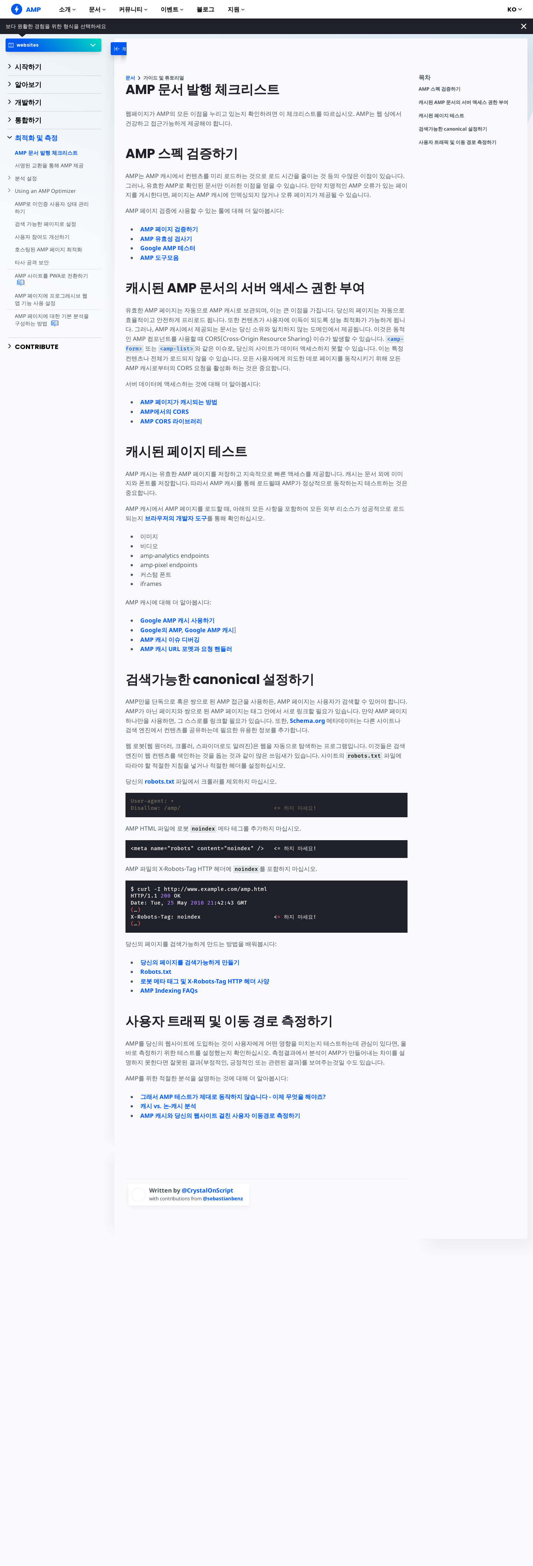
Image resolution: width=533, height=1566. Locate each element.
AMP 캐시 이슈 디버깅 (170, 640)
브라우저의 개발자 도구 (176, 518)
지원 (236, 9)
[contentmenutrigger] (469, 79)
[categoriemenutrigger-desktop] (132, 48)
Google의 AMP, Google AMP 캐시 (187, 630)
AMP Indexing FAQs (169, 990)
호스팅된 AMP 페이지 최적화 (48, 249)
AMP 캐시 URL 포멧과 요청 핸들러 (186, 649)
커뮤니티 (133, 9)
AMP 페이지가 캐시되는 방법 (178, 402)
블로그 (205, 9)
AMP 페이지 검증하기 (169, 229)
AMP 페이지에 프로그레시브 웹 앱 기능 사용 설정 (51, 299)
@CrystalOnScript (207, 1190)
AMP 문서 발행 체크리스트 (46, 152)
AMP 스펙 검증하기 (439, 89)
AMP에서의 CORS (164, 412)
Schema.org (308, 721)
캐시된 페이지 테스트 (441, 116)
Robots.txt (155, 972)
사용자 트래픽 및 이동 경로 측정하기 (457, 142)
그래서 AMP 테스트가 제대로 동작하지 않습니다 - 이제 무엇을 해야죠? (233, 1097)
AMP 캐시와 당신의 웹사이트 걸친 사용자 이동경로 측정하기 (220, 1115)
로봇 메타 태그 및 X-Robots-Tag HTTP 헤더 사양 (204, 981)
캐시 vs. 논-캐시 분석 (168, 1106)
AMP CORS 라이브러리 (171, 421)
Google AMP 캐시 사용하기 (177, 620)
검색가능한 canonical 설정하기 (453, 129)
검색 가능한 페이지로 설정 (45, 223)
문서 (97, 9)
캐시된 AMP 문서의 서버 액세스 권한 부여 (463, 102)
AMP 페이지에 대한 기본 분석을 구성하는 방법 (51, 319)
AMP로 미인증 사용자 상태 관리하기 (51, 207)
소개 (67, 9)
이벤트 (172, 9)
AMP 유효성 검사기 (166, 239)
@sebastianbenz (225, 1198)
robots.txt (159, 781)
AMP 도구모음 (159, 258)
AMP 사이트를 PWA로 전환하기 (51, 279)
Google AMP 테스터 (167, 248)
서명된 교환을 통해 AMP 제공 (49, 165)
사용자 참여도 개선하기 (42, 236)
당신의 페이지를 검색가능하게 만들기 (189, 962)
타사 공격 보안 (31, 262)
